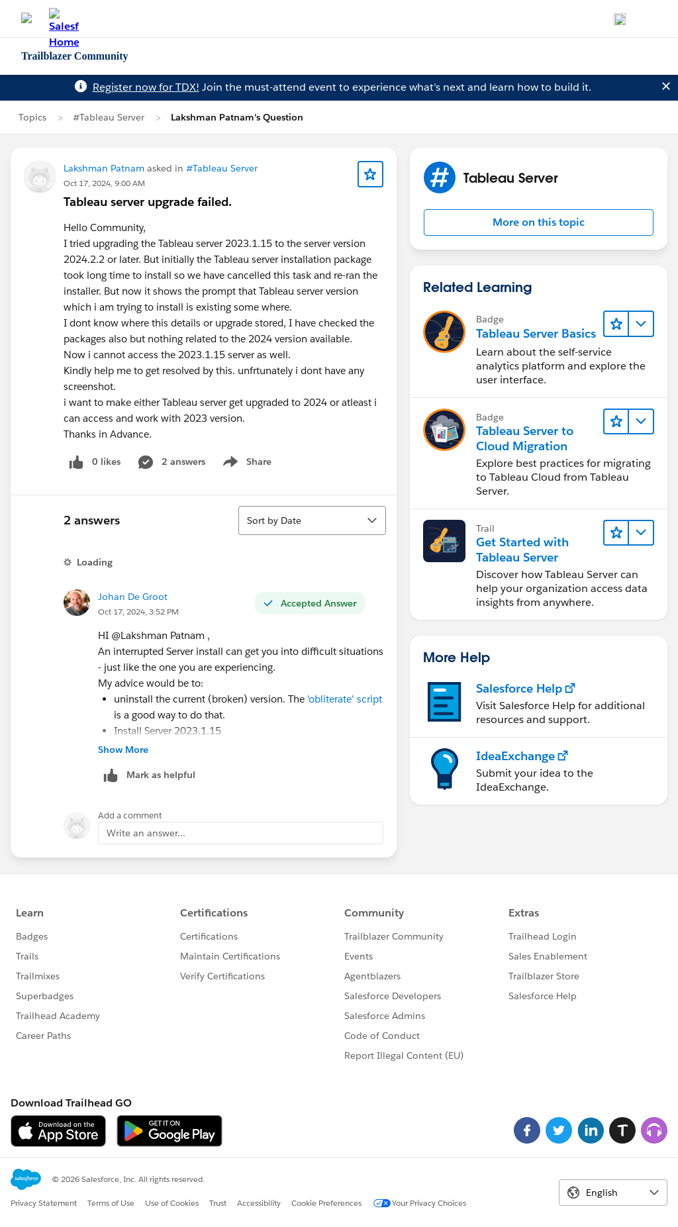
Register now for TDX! (146, 87)
